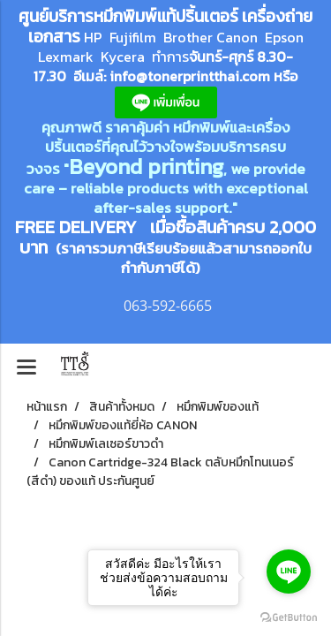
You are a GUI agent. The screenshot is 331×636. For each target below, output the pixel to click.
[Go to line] (289, 571)
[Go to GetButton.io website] (288, 618)
